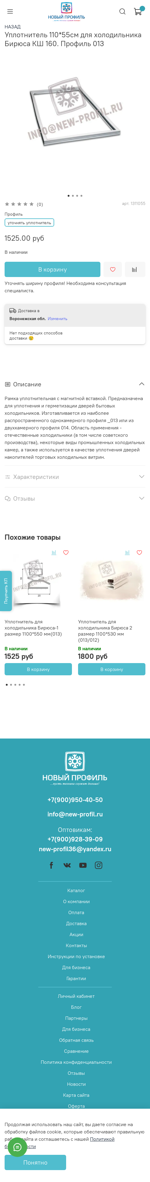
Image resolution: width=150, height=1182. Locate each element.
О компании (76, 901)
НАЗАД (13, 27)
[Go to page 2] (11, 685)
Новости (76, 1084)
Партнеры (76, 1018)
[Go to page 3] (15, 685)
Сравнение (76, 1051)
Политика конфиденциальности (76, 1062)
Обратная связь (76, 1040)
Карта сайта (76, 1095)
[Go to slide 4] (81, 196)
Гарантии (76, 978)
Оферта (76, 1106)
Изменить (57, 318)
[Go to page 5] (24, 685)
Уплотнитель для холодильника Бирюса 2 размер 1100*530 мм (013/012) (105, 630)
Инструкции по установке (76, 956)
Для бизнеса (76, 967)
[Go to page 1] (7, 685)
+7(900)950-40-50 (75, 800)
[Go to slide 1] (68, 196)
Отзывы (76, 1073)
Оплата (76, 912)
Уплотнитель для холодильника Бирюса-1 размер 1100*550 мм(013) (33, 627)
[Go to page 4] (20, 685)
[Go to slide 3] (77, 196)
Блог (76, 1007)
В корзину (38, 669)
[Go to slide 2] (73, 196)
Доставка (76, 923)
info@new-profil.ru (75, 814)
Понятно (35, 1162)
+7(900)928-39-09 (75, 839)
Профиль (14, 214)
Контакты (76, 945)
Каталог (76, 890)
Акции (76, 934)
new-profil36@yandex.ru (75, 849)
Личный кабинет (76, 996)
